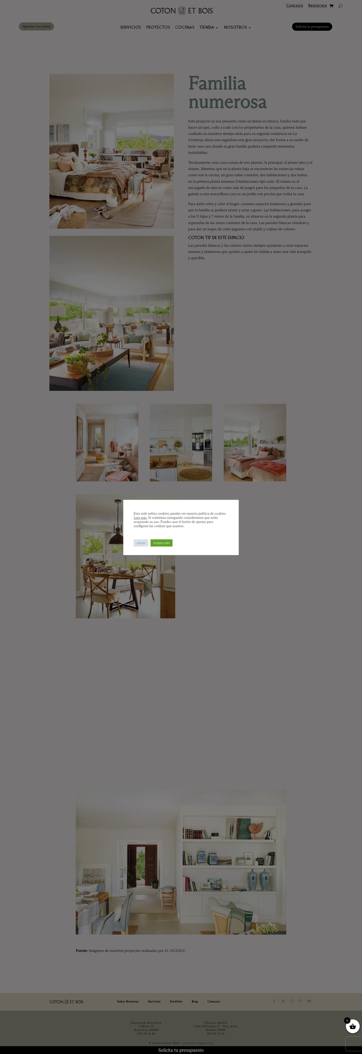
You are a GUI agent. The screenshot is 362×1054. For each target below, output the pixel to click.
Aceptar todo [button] (161, 543)
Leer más (140, 518)
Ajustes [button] (140, 543)
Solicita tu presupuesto (181, 1050)
